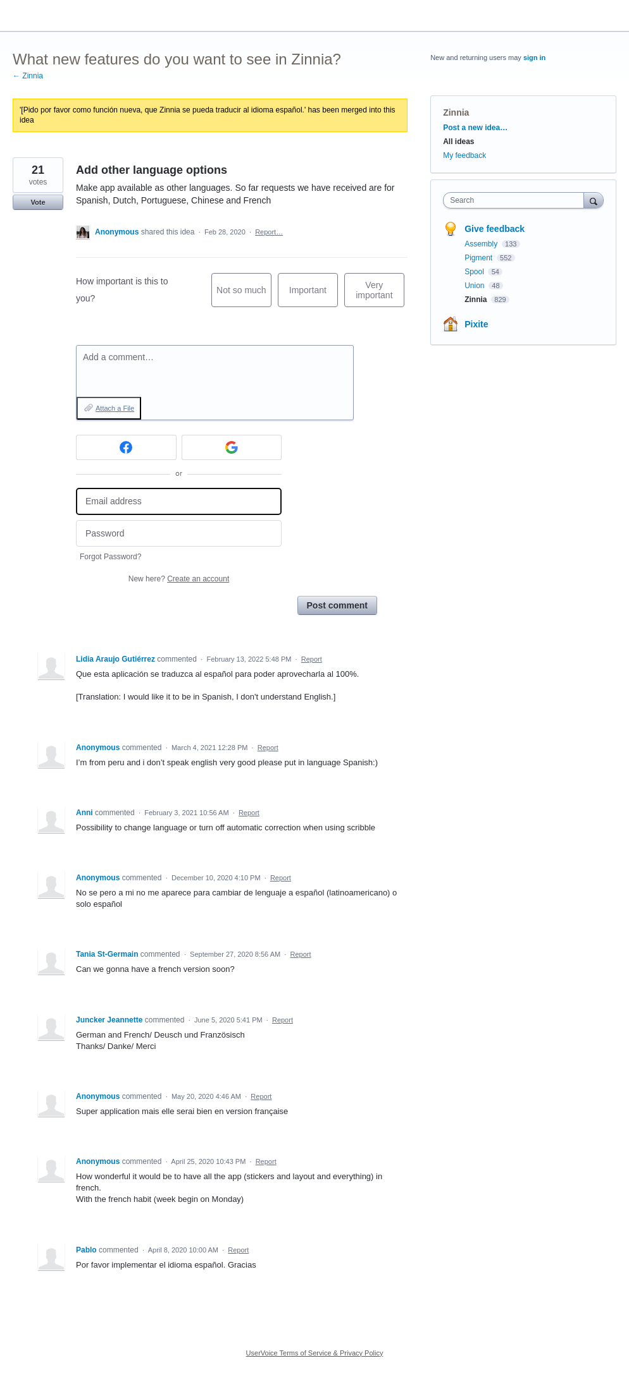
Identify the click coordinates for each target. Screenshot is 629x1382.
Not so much (243, 296)
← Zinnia (28, 75)
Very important (380, 293)
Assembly (481, 243)
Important (313, 296)
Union (475, 285)
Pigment (479, 257)
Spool (475, 271)
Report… (269, 232)
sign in (534, 57)
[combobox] (516, 200)
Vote (37, 202)
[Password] (179, 533)
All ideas (458, 141)
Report (311, 659)
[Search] (593, 200)
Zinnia (456, 112)
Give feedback (494, 229)
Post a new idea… (475, 127)
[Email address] (179, 501)
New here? (178, 578)
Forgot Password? (110, 556)
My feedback (464, 155)
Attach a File (115, 408)
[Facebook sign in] (126, 447)
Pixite (476, 324)
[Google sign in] (232, 447)
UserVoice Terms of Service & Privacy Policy (314, 1353)
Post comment (337, 605)
